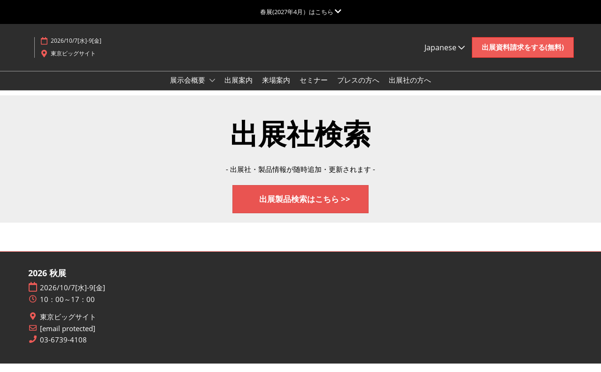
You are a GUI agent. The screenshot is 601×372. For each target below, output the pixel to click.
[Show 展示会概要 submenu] (212, 89)
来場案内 (276, 88)
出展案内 (238, 88)
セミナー (314, 88)
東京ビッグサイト (68, 325)
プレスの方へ (358, 88)
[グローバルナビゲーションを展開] (300, 12)
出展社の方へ (410, 88)
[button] (523, 56)
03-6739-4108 (63, 348)
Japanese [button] (444, 56)
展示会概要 (188, 88)
